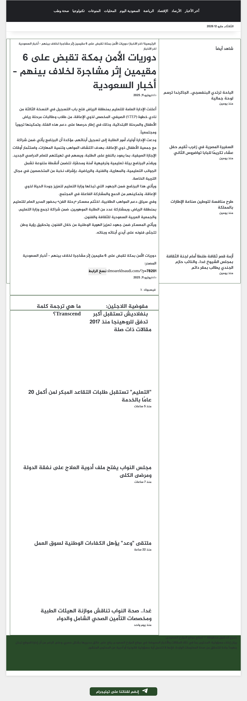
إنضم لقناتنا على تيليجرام (122, 691)
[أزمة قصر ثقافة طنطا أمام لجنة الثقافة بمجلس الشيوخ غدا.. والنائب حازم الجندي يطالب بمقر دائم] (206, 251)
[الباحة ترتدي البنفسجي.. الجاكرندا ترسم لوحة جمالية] (206, 87)
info (153, 95)
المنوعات (94, 11)
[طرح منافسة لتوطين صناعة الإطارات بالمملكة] (206, 196)
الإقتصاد (162, 11)
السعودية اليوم (130, 11)
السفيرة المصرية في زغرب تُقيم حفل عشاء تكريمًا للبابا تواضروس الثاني (201, 150)
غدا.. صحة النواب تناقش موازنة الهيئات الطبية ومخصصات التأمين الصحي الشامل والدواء (96, 615)
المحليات (110, 11)
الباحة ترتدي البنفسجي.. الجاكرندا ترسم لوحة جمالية (198, 95)
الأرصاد (176, 11)
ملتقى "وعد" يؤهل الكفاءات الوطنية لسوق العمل (92, 543)
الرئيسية (150, 43)
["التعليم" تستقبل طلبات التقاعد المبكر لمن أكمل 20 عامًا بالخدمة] (104, 386)
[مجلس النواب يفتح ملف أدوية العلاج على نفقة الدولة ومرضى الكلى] (104, 461)
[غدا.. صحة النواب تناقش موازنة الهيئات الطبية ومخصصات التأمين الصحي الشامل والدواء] (104, 604)
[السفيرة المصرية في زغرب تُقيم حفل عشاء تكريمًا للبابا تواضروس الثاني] (206, 141)
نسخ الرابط (97, 271)
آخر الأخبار (192, 11)
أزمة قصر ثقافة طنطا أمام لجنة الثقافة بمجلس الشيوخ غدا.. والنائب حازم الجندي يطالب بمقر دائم (199, 262)
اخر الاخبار (135, 43)
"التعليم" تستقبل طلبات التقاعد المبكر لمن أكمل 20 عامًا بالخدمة (89, 396)
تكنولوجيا (78, 11)
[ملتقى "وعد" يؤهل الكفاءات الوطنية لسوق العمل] (104, 537)
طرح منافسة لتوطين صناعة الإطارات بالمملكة (202, 204)
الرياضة (148, 11)
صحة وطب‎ (61, 11)
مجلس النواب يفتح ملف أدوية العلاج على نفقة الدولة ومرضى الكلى (87, 471)
